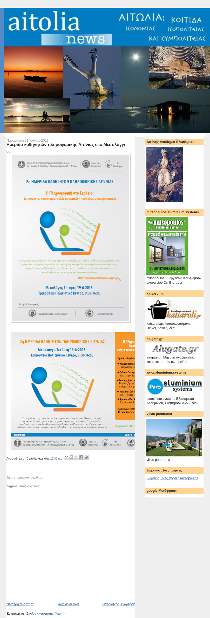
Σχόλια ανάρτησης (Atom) (45, 613)
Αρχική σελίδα (68, 604)
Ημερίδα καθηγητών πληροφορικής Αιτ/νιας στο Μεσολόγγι (65, 144)
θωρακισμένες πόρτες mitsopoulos (172, 478)
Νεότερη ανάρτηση (20, 604)
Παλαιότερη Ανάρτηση (118, 604)
